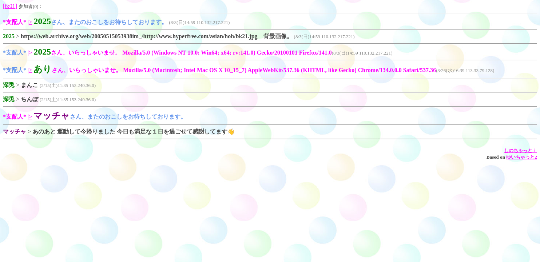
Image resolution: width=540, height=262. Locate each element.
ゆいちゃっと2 (521, 157)
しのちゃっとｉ (520, 150)
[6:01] (10, 6)
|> (30, 22)
